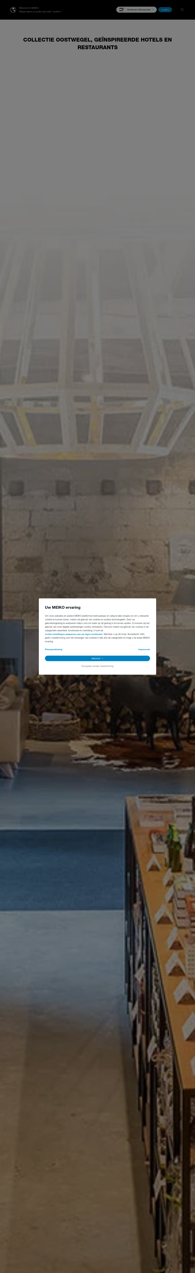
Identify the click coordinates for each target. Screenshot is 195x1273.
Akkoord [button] (95, 658)
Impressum (144, 649)
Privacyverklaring (53, 649)
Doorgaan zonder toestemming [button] (97, 666)
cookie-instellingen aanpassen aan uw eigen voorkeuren (74, 634)
